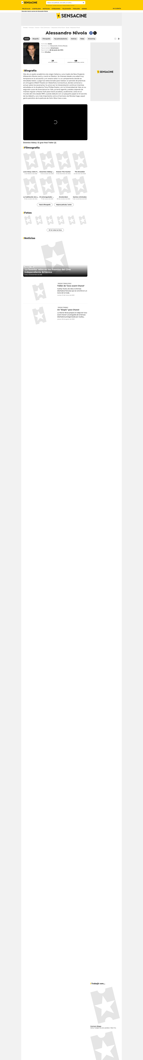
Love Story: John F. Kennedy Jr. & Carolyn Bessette (30, 179)
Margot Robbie (66, 5)
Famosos (31, 34)
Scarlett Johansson (57, 5)
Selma (92, 1035)
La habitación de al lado (30, 204)
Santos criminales (80, 204)
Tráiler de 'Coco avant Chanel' (70, 293)
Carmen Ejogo (95, 1033)
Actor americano (45, 34)
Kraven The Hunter (63, 179)
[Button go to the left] (115, 46)
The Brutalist (80, 179)
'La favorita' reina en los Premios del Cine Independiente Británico (47, 278)
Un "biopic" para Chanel (68, 317)
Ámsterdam (63, 204)
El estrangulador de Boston (47, 204)
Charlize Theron (74, 5)
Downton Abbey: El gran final (47, 179)
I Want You (113, 1035)
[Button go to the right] (118, 46)
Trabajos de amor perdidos (102, 1035)
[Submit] (83, 2)
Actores (37, 34)
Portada (25, 34)
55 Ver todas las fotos (55, 237)
